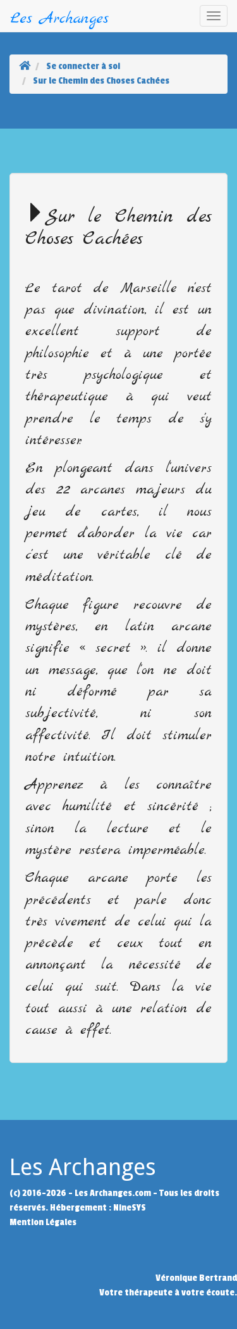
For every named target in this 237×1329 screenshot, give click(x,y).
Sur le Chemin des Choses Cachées (101, 80)
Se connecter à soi (83, 66)
